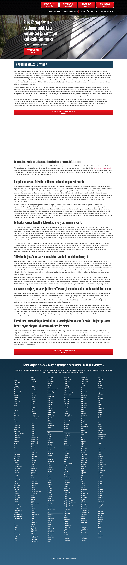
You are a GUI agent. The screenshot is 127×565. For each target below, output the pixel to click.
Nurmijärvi (67, 425)
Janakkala (34, 390)
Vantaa (100, 459)
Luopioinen (50, 500)
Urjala (99, 425)
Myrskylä (66, 387)
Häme (16, 513)
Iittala (15, 527)
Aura (15, 406)
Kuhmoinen (50, 397)
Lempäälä (50, 467)
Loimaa (49, 487)
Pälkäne (83, 383)
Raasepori (84, 392)
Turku (99, 401)
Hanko (16, 470)
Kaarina (33, 424)
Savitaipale (84, 459)
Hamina (16, 464)
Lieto (48, 475)
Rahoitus (95, 11)
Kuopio (49, 399)
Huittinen (16, 503)
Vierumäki (101, 484)
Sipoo (82, 482)
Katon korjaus (71, 11)
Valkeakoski (101, 449)
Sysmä (83, 517)
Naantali (66, 400)
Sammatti (84, 451)
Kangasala (34, 436)
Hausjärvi (17, 486)
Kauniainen (34, 472)
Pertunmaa (67, 475)
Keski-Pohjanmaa (36, 492)
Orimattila (67, 436)
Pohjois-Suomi (68, 506)
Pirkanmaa (67, 493)
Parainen (66, 456)
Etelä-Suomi (17, 437)
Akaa (15, 380)
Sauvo (82, 457)
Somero (83, 495)
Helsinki (16, 492)
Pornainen (67, 514)
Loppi (49, 493)
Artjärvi (16, 398)
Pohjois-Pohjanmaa (70, 502)
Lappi (49, 450)
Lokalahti (50, 491)
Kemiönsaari (34, 484)
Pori (65, 512)
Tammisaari (84, 535)
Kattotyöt (84, 11)
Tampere (83, 537)
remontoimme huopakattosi (102, 168)
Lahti (48, 433)
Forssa (16, 450)
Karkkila (33, 459)
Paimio (66, 452)
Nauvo (66, 409)
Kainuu (33, 428)
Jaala (32, 386)
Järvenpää (34, 419)
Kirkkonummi (35, 515)
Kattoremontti (55, 11)
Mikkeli (49, 536)
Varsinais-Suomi (102, 464)
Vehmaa (100, 468)
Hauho (16, 484)
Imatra (16, 537)
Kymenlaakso (51, 418)
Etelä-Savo (17, 436)
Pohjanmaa (67, 498)
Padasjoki (67, 450)
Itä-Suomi (33, 381)
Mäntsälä (67, 389)
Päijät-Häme (84, 381)
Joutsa (33, 398)
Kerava (33, 488)
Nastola (66, 407)
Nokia (66, 413)
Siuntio (83, 486)
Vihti (99, 486)
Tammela (83, 533)
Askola (16, 404)
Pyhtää (66, 531)
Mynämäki (67, 385)
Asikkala (16, 400)
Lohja (49, 483)
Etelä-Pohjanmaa (19, 434)
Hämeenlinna (18, 519)
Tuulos (100, 407)
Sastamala (84, 453)
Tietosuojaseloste (70, 559)
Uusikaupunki (101, 436)
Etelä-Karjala (18, 432)
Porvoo (66, 516)
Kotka (49, 385)
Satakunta (84, 455)
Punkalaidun (67, 525)
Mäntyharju (67, 395)
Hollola (16, 499)
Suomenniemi (85, 511)
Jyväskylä (34, 411)
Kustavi (49, 408)
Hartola (16, 474)
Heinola (16, 488)
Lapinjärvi (50, 442)
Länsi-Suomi (51, 510)
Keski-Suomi (34, 493)
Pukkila (66, 521)
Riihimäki (83, 413)
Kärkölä (49, 424)
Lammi (49, 440)
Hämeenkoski (18, 515)
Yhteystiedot (107, 11)
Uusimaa (100, 438)
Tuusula (100, 410)
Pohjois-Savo (68, 504)
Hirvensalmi (17, 497)
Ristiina (83, 419)
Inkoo (15, 541)
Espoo (16, 430)
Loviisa (49, 494)
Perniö (66, 471)
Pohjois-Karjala (68, 500)
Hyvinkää (16, 509)
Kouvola (49, 387)
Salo (82, 445)
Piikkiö (66, 491)
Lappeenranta (51, 448)
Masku (49, 522)
